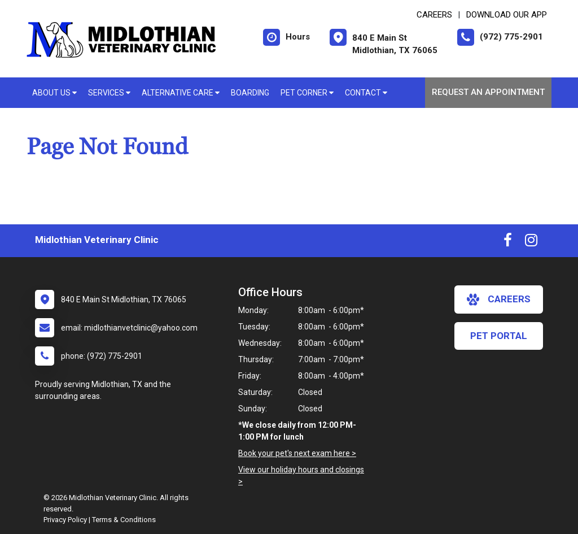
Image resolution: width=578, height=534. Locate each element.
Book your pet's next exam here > (297, 453)
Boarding (250, 92)
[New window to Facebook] (508, 242)
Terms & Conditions (124, 519)
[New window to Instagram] (531, 242)
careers (499, 299)
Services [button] (109, 92)
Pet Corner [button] (307, 92)
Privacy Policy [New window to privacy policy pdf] (65, 519)
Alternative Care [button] (181, 92)
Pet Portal (498, 335)
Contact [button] (366, 92)
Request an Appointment (488, 92)
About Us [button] (54, 92)
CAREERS (434, 15)
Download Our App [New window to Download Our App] (506, 15)
